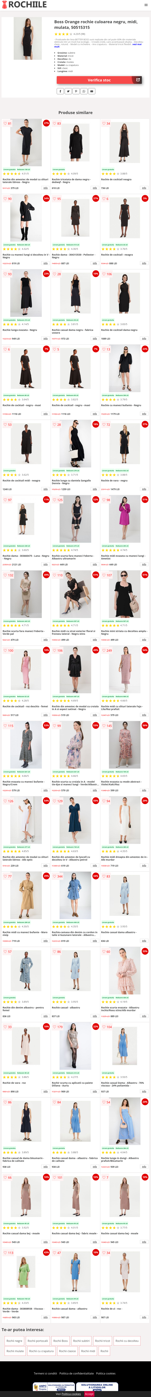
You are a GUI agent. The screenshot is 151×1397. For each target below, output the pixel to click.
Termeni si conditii (45, 1373)
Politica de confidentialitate (76, 1373)
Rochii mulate (15, 1351)
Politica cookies (106, 1373)
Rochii (104, 1351)
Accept (89, 1394)
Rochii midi (88, 1351)
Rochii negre (14, 1341)
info (46, 187)
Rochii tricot (102, 1341)
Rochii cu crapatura (41, 1351)
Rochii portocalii (38, 1341)
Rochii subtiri (81, 1341)
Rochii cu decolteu (127, 1341)
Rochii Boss (60, 1341)
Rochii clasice (67, 1351)
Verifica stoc (115, 80)
